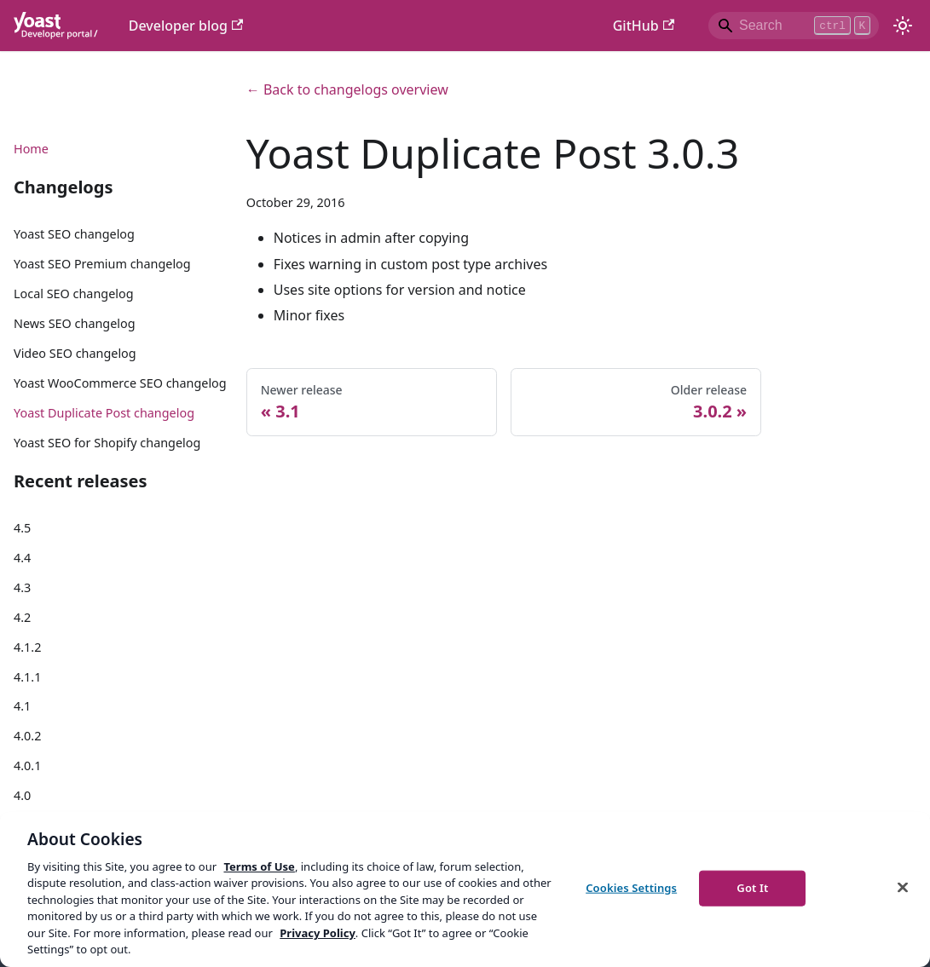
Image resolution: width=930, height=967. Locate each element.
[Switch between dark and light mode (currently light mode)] (902, 25)
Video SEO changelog (75, 353)
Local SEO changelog (74, 293)
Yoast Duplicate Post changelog (104, 413)
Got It (752, 887)
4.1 (22, 706)
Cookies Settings (631, 887)
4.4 (22, 558)
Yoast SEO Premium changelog (102, 264)
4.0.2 (27, 736)
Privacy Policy (317, 933)
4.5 (22, 528)
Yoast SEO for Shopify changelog (107, 443)
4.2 (22, 617)
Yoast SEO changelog (74, 234)
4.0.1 (27, 765)
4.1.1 (27, 677)
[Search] (793, 25)
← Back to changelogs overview (347, 89)
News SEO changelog (75, 323)
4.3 (22, 587)
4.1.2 (27, 647)
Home (31, 149)
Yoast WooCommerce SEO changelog (120, 383)
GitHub (643, 25)
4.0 (22, 795)
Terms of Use (258, 866)
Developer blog (186, 25)
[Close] (902, 887)
